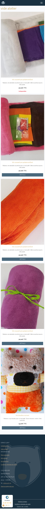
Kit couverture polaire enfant (22, 79)
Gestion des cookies (22, 506)
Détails (22, 175)
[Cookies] (3, 505)
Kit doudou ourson (22, 415)
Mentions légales (22, 501)
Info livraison (4, 458)
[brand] (3, 2)
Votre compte (4, 449)
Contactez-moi (5, 446)
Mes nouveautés (5, 455)
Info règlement (4, 461)
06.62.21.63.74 (7, 483)
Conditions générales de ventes (9, 464)
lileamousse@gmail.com (7, 486)
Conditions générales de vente (22, 504)
